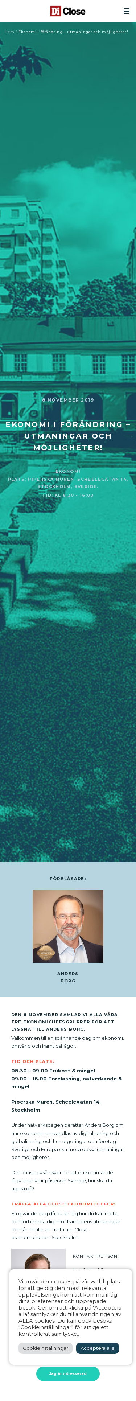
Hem (10, 32)
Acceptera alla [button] (98, 1348)
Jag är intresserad (68, 1373)
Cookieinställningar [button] (45, 1348)
